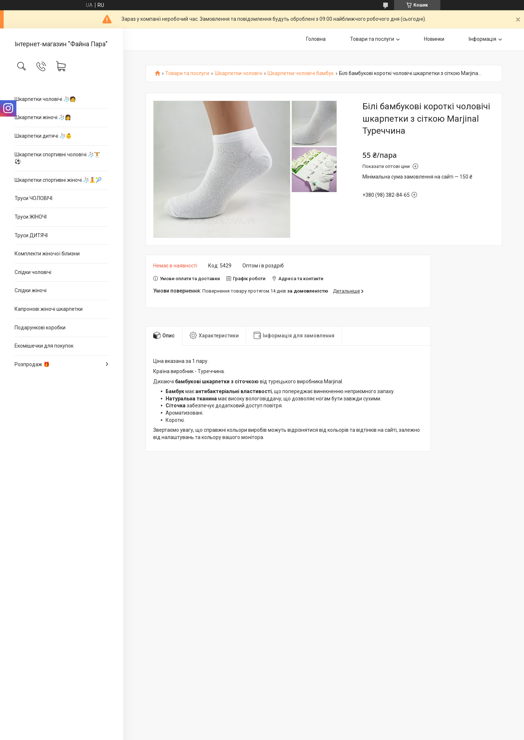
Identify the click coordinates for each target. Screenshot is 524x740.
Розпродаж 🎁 (32, 364)
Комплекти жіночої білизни (47, 254)
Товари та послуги (372, 39)
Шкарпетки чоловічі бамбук (300, 73)
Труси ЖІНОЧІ (31, 217)
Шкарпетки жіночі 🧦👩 (43, 117)
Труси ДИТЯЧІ (31, 235)
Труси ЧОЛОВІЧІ (33, 198)
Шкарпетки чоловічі (238, 73)
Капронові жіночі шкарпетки (49, 309)
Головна (316, 39)
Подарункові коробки (40, 327)
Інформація (482, 39)
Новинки (434, 39)
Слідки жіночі (31, 290)
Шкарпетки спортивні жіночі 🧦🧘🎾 (58, 180)
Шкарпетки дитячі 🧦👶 (43, 136)
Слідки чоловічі (33, 272)
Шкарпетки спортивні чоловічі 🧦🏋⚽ (57, 158)
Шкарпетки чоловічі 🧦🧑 (45, 99)
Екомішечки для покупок (44, 346)
